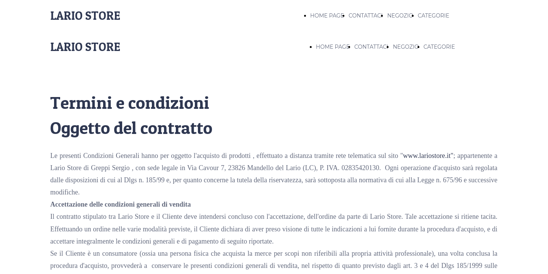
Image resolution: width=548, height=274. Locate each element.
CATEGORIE (433, 15)
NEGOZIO (400, 15)
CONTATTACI (365, 15)
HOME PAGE (327, 15)
